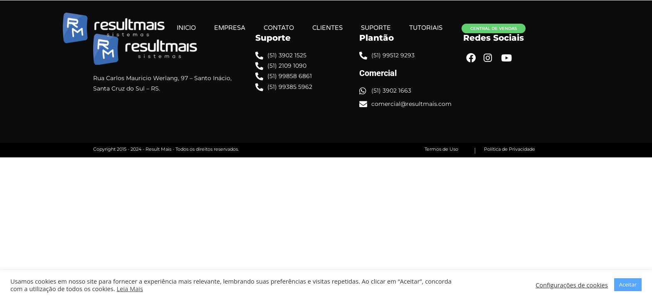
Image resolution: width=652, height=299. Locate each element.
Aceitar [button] (628, 284)
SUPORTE (404, 28)
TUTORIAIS (454, 28)
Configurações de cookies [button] (572, 285)
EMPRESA (258, 28)
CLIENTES (356, 28)
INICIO (214, 28)
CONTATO (307, 28)
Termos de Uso (441, 149)
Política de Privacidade (509, 149)
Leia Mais (129, 288)
